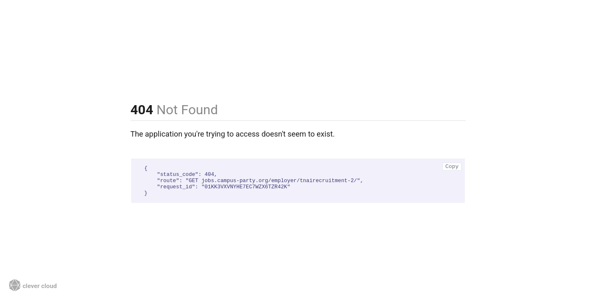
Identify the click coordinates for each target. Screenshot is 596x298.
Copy (452, 166)
